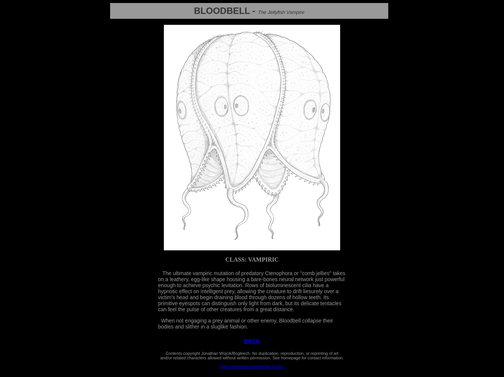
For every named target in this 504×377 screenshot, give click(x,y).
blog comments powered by (252, 366)
